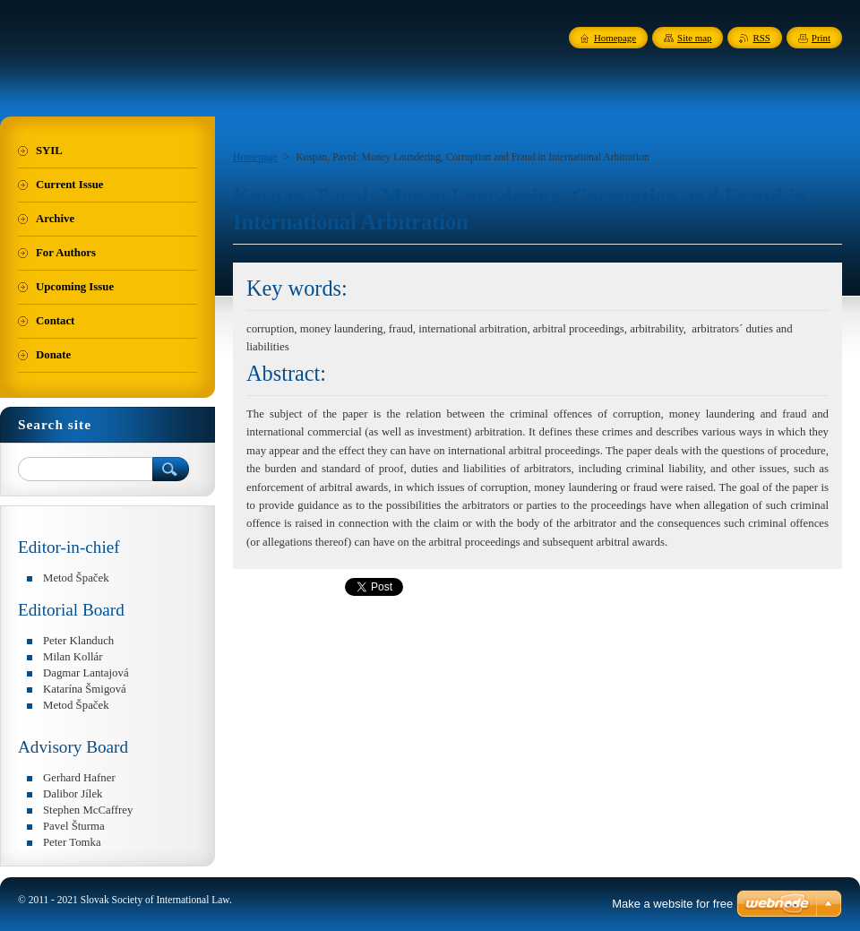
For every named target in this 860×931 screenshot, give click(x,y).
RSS (761, 37)
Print (821, 37)
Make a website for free (672, 903)
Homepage (255, 156)
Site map (694, 37)
